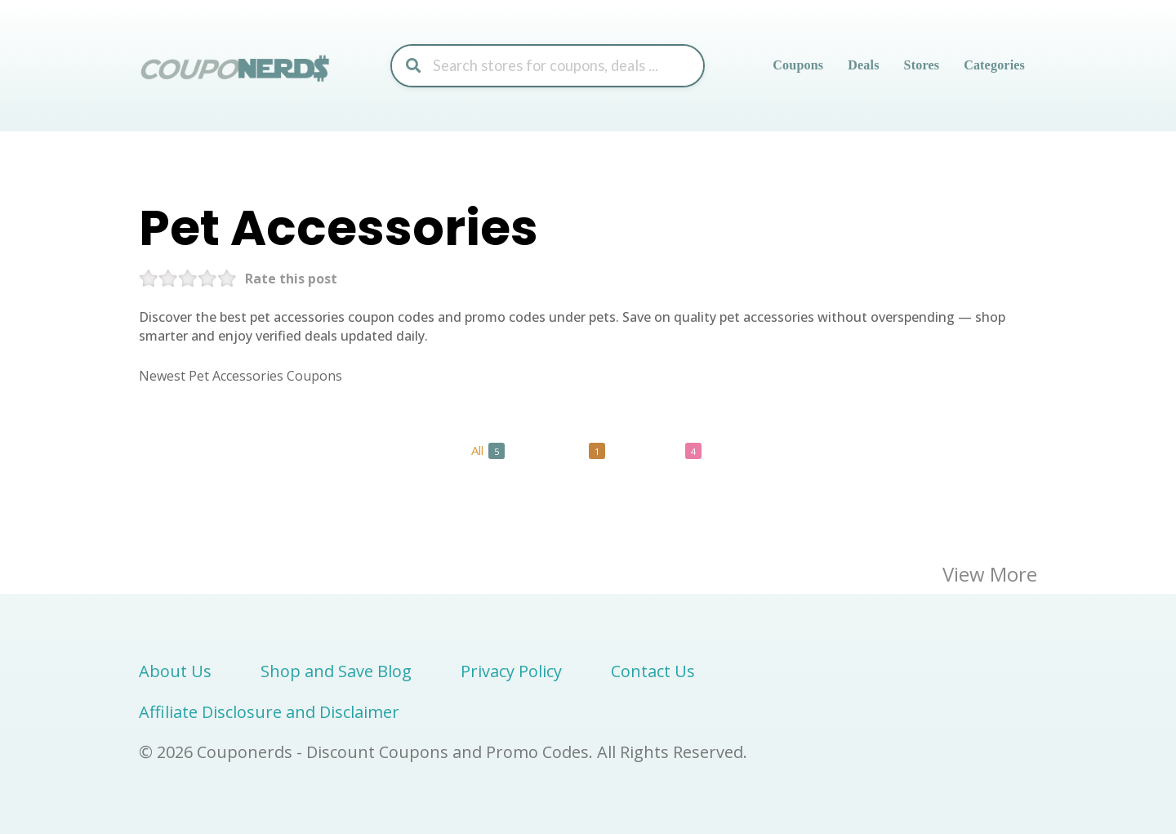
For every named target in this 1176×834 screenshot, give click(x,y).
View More (989, 573)
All (488, 450)
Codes (576, 450)
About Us (175, 671)
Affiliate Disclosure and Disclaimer (269, 712)
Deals (863, 65)
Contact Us (653, 671)
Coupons (798, 65)
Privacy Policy (511, 671)
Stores (922, 65)
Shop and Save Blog (336, 671)
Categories (994, 65)
